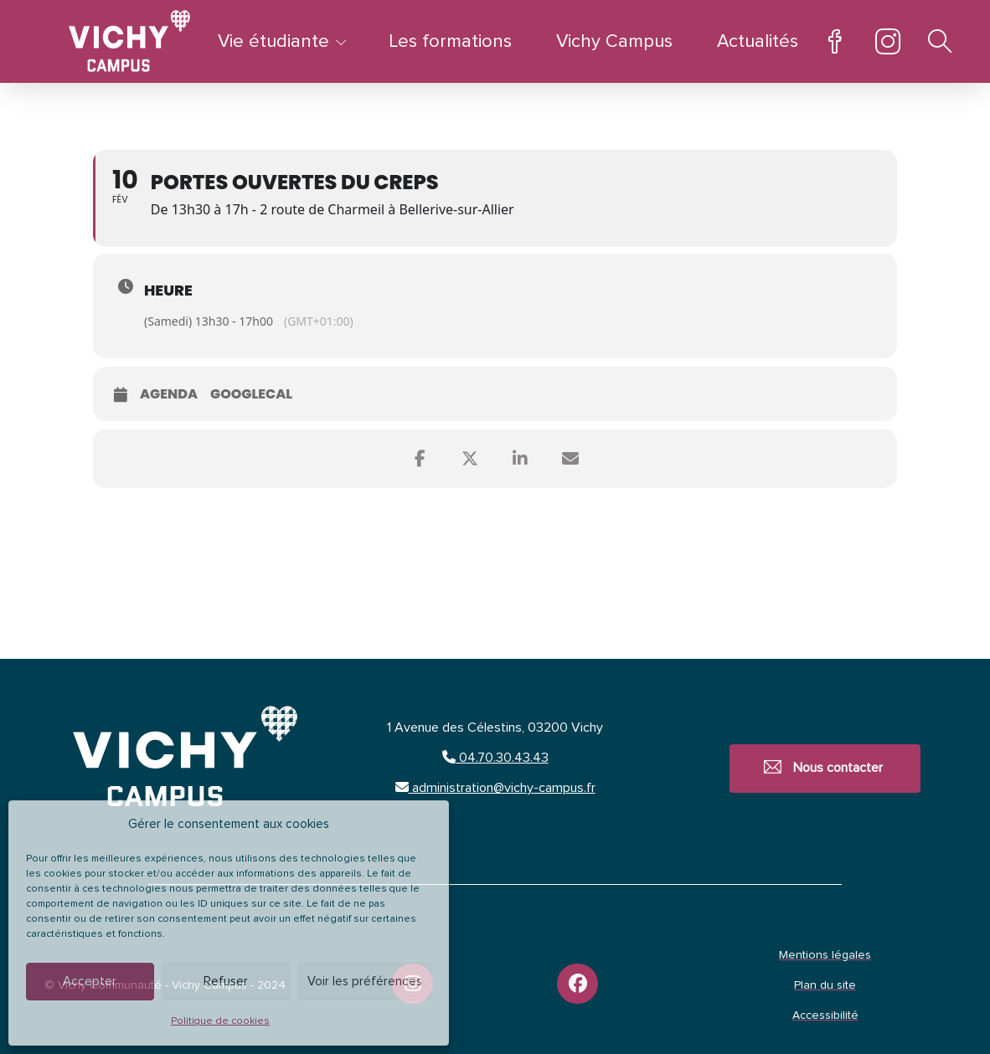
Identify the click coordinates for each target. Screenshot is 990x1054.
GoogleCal (251, 395)
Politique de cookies (220, 1021)
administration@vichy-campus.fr (495, 787)
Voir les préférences (364, 981)
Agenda (169, 395)
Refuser (226, 981)
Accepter (89, 981)
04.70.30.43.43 (495, 757)
